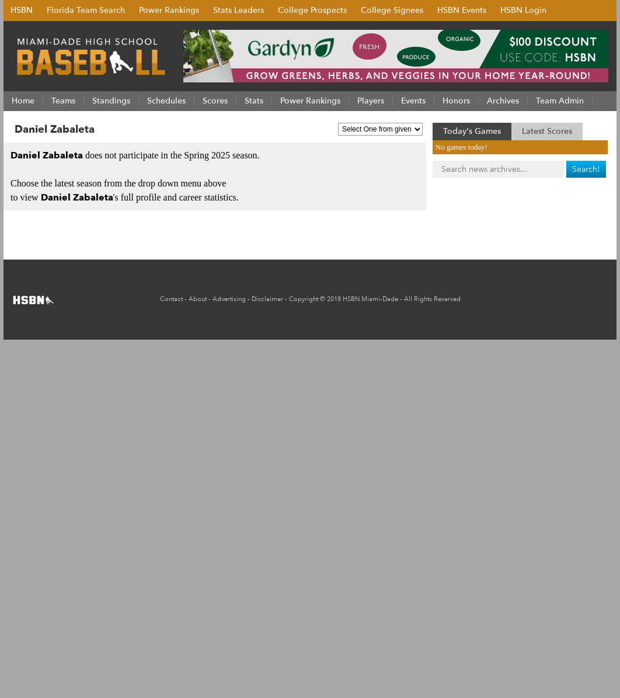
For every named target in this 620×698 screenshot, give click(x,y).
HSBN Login (523, 10)
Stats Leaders (238, 10)
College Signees (392, 10)
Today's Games (472, 131)
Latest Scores (547, 131)
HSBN (22, 10)
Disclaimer (267, 299)
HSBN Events (461, 10)
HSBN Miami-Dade (370, 299)
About (198, 299)
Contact (171, 299)
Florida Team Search (86, 10)
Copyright (303, 299)
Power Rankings (169, 10)
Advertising (229, 299)
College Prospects (312, 10)
